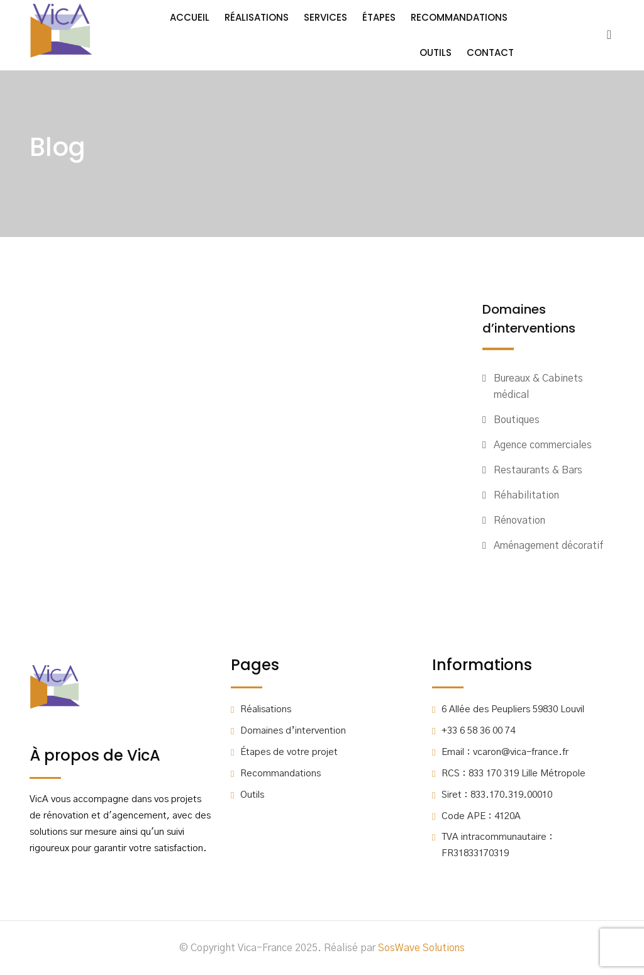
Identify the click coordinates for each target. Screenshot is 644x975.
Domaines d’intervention (293, 730)
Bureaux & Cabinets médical (538, 386)
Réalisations (257, 17)
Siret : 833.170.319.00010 (496, 795)
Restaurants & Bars (538, 470)
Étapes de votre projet (289, 752)
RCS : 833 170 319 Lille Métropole (513, 773)
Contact (490, 52)
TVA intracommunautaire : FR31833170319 (497, 845)
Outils (435, 52)
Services (325, 17)
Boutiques (517, 420)
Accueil (189, 17)
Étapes (379, 17)
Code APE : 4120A (481, 816)
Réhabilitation (526, 495)
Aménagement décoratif (549, 546)
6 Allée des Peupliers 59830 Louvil (512, 709)
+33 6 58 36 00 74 (478, 730)
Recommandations (459, 17)
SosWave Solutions (421, 948)
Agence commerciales (543, 445)
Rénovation (519, 520)
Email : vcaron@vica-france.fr (505, 752)
